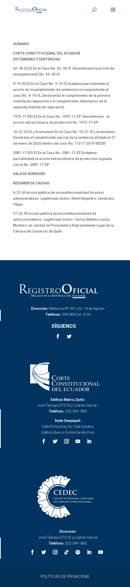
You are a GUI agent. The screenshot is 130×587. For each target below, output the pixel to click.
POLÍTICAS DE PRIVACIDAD (65, 576)
